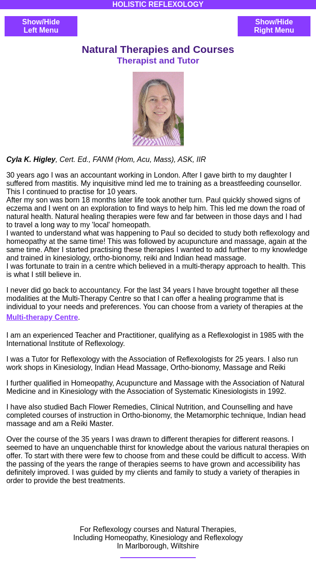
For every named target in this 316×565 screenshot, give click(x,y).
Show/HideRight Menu (274, 26)
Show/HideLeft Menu (41, 26)
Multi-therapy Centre (42, 317)
